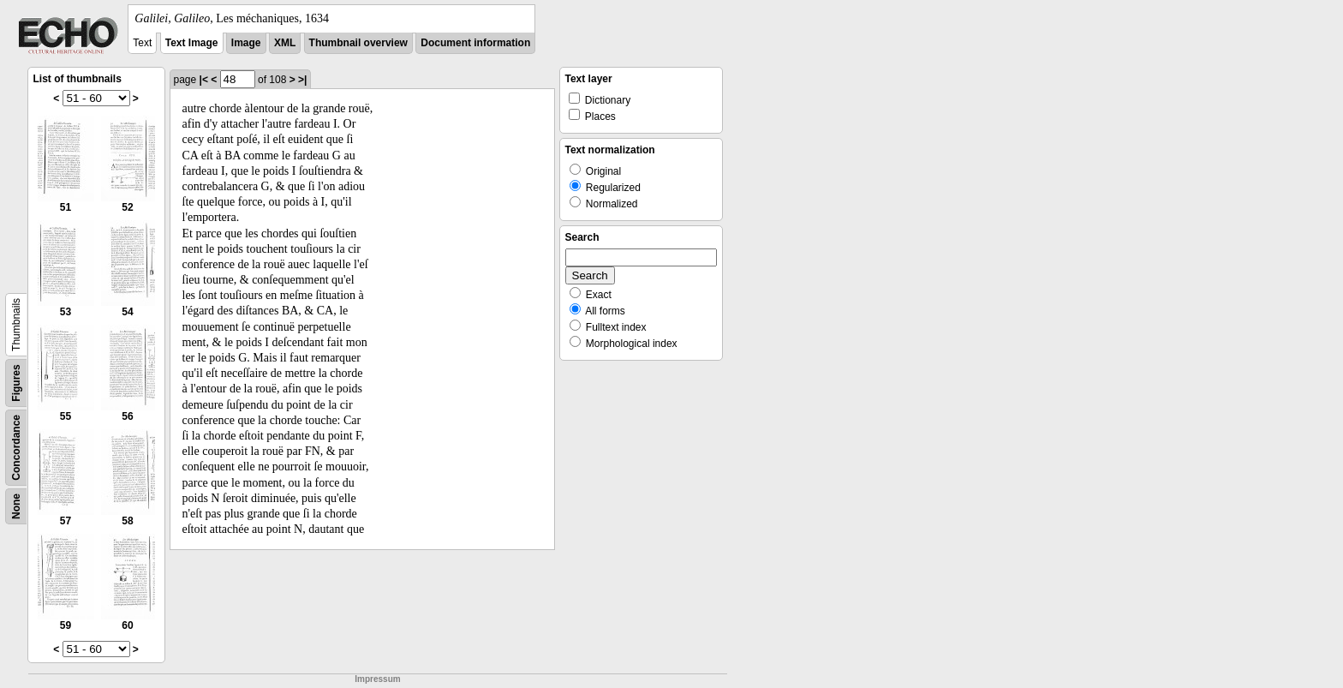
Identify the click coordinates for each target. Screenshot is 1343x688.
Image (246, 43)
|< (204, 80)
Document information (475, 43)
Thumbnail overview (358, 43)
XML (284, 43)
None (16, 506)
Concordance (16, 448)
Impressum (377, 679)
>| (302, 80)
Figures (16, 382)
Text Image (191, 43)
